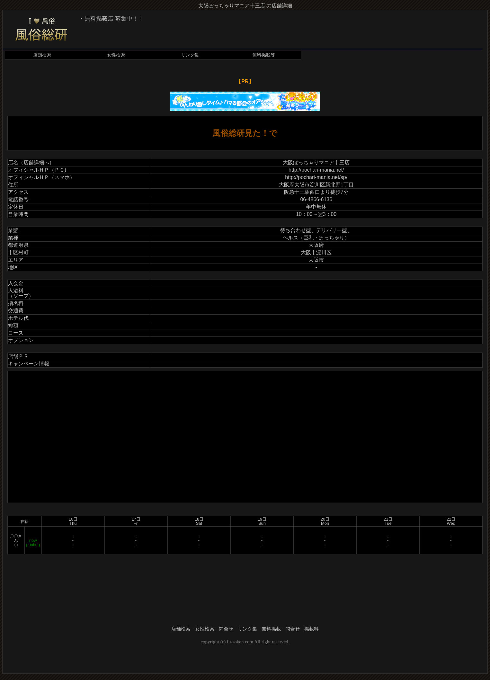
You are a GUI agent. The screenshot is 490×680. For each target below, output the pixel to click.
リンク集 (190, 55)
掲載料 (311, 628)
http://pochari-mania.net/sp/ (316, 177)
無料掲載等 (264, 55)
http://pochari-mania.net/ (316, 170)
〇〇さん (16, 538)
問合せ (226, 628)
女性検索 (116, 55)
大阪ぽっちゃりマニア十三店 (316, 162)
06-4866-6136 (316, 199)
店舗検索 (42, 55)
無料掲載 (271, 628)
